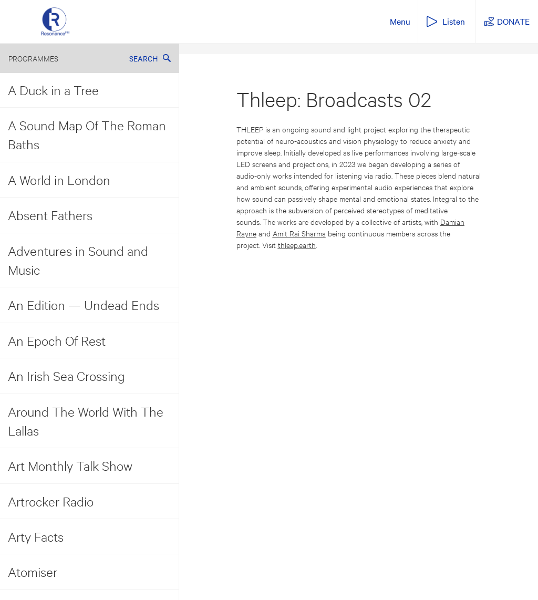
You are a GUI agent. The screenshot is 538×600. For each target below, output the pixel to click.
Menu (400, 21)
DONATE (513, 21)
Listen (453, 21)
